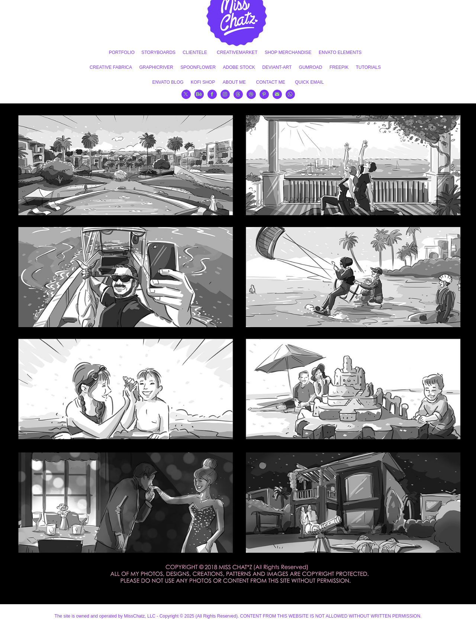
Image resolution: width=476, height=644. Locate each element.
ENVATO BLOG (167, 82)
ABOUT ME (234, 82)
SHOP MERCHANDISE (288, 52)
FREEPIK (338, 67)
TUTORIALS (368, 67)
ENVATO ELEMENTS (340, 52)
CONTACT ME (270, 82)
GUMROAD (310, 67)
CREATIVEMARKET (237, 52)
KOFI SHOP (203, 82)
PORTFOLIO (122, 52)
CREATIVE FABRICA (111, 67)
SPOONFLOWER (198, 67)
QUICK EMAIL (309, 82)
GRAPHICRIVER (156, 67)
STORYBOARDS (158, 52)
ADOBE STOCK (239, 67)
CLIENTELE (195, 52)
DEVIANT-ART (277, 67)
